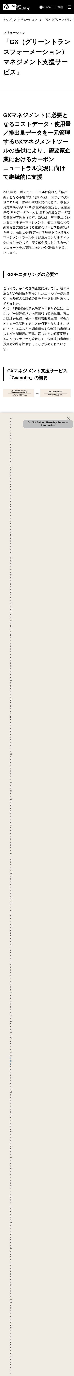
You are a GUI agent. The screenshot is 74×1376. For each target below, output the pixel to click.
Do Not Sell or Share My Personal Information (48, 424)
